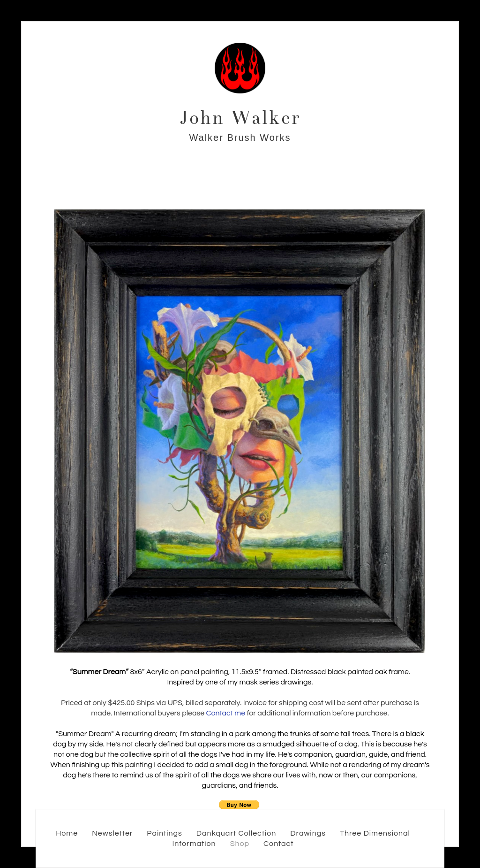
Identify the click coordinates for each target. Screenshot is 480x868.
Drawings (308, 833)
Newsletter (112, 833)
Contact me (225, 713)
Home (67, 833)
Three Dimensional (375, 833)
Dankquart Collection (236, 833)
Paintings (164, 833)
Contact (278, 843)
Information (194, 843)
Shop (239, 843)
